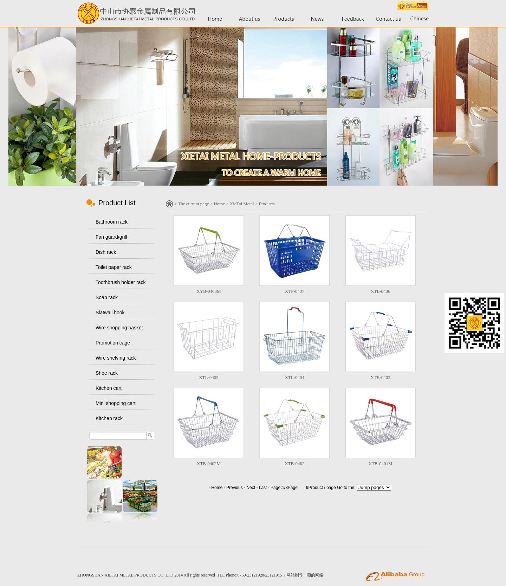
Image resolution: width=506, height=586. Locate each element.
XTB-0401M (381, 463)
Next (250, 487)
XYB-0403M (208, 291)
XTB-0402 (294, 463)
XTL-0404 (295, 377)
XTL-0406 (380, 291)
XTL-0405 (209, 377)
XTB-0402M (209, 463)
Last (263, 487)
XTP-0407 (294, 291)
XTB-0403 (380, 377)
